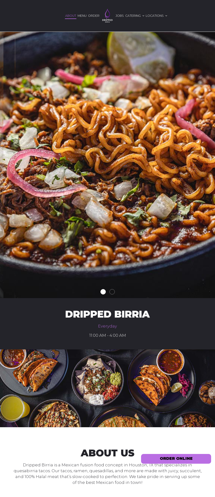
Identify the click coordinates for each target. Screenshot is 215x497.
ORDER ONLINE (176, 458)
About (70, 16)
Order (93, 16)
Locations (156, 16)
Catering (134, 16)
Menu (82, 16)
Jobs (120, 16)
